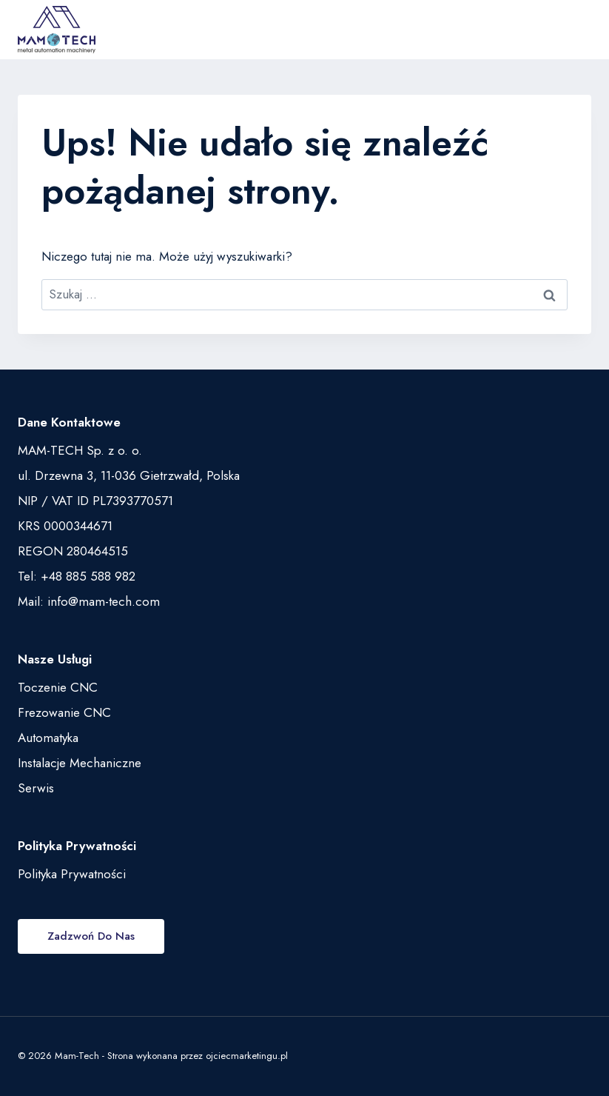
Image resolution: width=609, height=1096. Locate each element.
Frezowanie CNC (64, 712)
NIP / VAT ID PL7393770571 (95, 500)
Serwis (36, 788)
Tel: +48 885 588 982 (76, 576)
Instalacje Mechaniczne (79, 763)
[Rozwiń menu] (575, 29)
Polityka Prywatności (72, 874)
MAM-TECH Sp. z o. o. (80, 450)
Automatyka (48, 737)
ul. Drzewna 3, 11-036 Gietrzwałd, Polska (129, 475)
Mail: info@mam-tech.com (89, 601)
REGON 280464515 (73, 551)
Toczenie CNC (58, 687)
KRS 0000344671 (65, 526)
